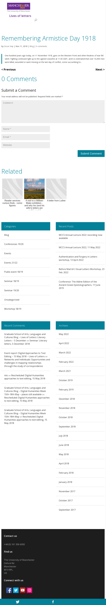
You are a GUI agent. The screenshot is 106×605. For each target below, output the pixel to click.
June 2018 (64, 445)
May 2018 (64, 454)
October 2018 (66, 417)
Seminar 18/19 (11, 281)
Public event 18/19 (13, 271)
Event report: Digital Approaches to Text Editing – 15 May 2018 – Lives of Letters (25, 355)
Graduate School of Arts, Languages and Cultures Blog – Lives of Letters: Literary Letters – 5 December (25, 337)
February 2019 (66, 389)
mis (6, 375)
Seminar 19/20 (11, 290)
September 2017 (67, 509)
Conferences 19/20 (13, 244)
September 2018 (67, 426)
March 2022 (65, 352)
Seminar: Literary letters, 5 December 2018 (25, 342)
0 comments (41, 46)
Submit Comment (91, 153)
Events (7, 253)
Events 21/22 (10, 262)
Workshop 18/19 (12, 308)
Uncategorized (11, 299)
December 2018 (67, 398)
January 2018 (65, 482)
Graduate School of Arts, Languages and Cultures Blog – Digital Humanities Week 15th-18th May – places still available (25, 391)
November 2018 (67, 408)
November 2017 (67, 491)
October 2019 (66, 380)
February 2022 (66, 361)
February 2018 (66, 472)
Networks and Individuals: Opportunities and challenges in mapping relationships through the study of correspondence (27, 363)
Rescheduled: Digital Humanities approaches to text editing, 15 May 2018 (24, 377)
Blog (32, 46)
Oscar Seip (8, 46)
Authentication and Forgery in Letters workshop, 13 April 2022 (78, 258)
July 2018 (63, 435)
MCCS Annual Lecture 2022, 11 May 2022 (79, 247)
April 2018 (64, 463)
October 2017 (66, 500)
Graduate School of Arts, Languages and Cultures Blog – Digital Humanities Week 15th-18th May (25, 413)
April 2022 (64, 343)
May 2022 (64, 334)
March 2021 (65, 371)
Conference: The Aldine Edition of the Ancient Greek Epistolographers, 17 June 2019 (79, 285)
